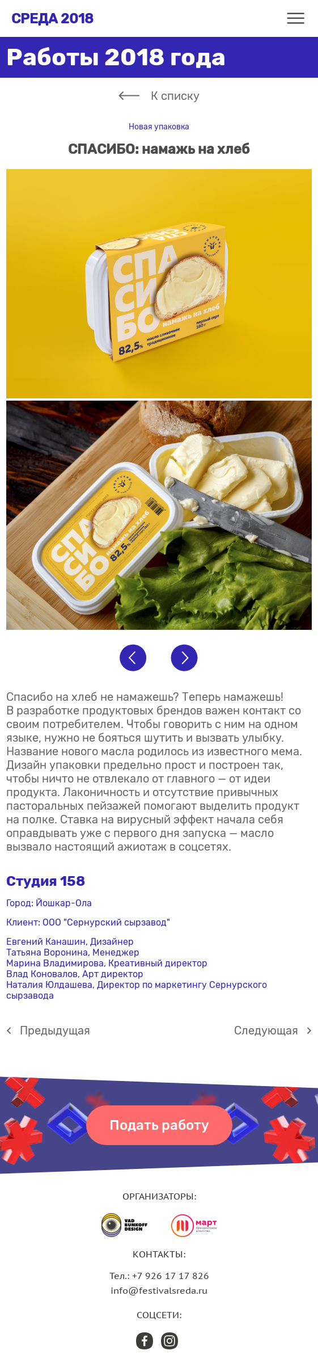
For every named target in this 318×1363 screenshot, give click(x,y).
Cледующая (266, 1030)
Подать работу (159, 1125)
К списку (175, 96)
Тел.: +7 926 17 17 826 (159, 1275)
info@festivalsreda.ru (159, 1290)
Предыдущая (55, 1030)
